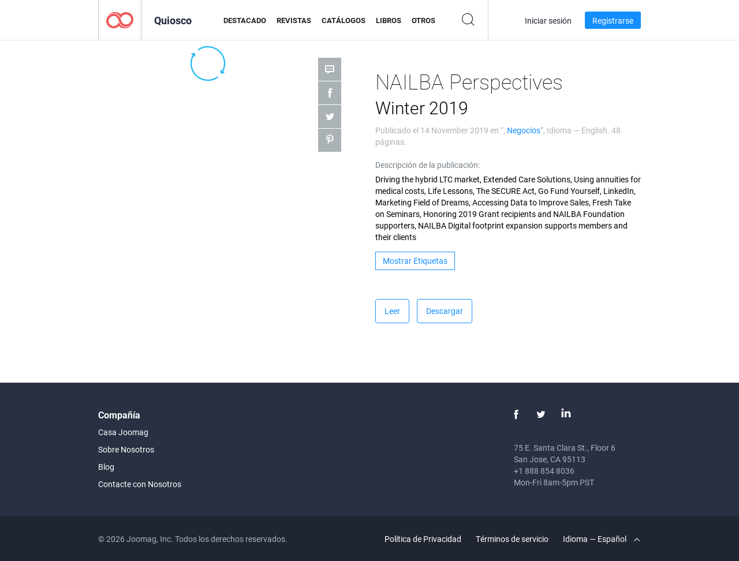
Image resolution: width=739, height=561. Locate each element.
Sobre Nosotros (126, 449)
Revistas (294, 20)
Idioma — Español (601, 538)
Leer (392, 310)
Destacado (244, 20)
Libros (388, 20)
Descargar (444, 310)
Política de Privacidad (423, 538)
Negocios (523, 130)
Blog (106, 466)
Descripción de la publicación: (427, 164)
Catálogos (343, 20)
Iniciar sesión (548, 20)
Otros (423, 20)
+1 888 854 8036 (544, 470)
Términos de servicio (512, 538)
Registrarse (612, 20)
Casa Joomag (123, 432)
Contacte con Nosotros (139, 483)
